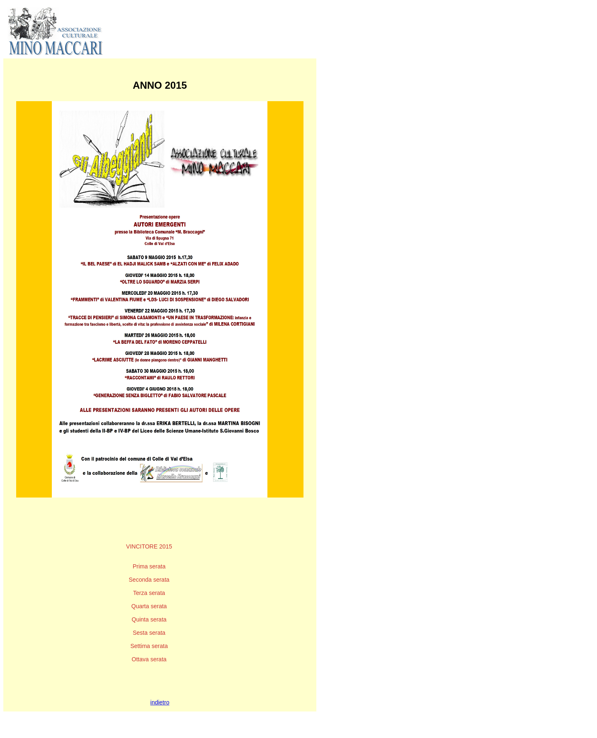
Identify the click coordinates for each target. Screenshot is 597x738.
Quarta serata (149, 606)
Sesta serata (149, 632)
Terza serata (149, 593)
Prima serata (149, 566)
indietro (160, 702)
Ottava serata (149, 659)
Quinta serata (149, 619)
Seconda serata (149, 579)
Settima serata (148, 646)
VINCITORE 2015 (149, 546)
